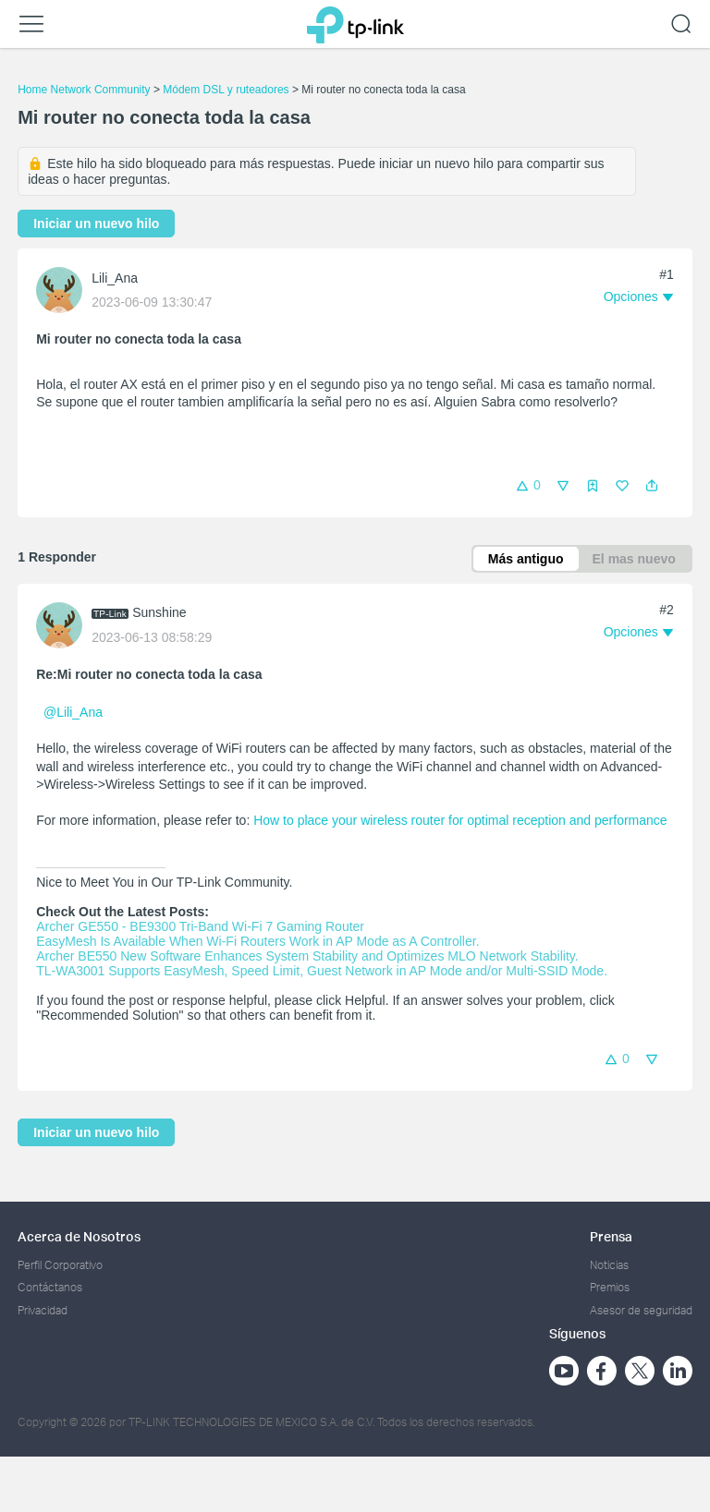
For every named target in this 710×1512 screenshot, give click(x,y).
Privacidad (42, 1310)
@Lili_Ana (73, 712)
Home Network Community (84, 89)
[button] (651, 485)
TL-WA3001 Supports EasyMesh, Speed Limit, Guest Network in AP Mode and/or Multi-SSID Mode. (321, 970)
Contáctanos (50, 1287)
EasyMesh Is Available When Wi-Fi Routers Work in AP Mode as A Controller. (257, 941)
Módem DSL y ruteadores (225, 89)
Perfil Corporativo (60, 1265)
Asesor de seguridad (641, 1310)
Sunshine (159, 612)
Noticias (609, 1265)
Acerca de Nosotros (79, 1236)
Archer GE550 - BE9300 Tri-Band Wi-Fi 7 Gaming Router (200, 926)
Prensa (611, 1236)
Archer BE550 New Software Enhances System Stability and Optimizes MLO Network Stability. (307, 956)
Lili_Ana (115, 278)
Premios (610, 1287)
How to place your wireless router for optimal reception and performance (460, 820)
